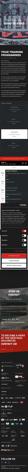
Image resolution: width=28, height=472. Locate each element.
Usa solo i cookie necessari (14, 265)
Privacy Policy (11, 468)
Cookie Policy (17, 468)
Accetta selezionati (14, 260)
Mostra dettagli (19, 251)
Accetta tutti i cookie (14, 255)
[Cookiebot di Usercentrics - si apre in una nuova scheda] (20, 205)
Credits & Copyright (4, 468)
